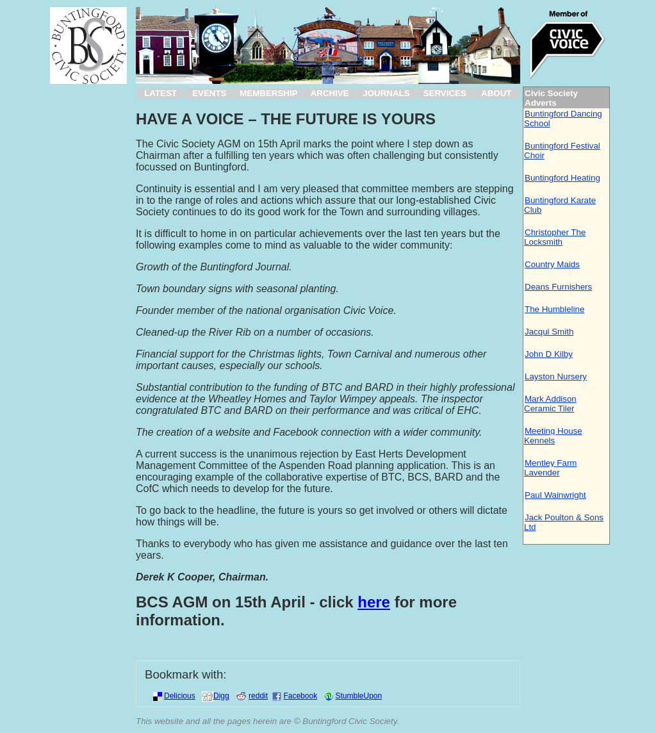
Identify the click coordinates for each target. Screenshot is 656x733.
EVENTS (209, 93)
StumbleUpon (358, 695)
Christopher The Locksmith (555, 237)
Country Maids (552, 264)
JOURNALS (386, 93)
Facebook (300, 695)
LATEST (160, 93)
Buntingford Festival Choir (562, 150)
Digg (221, 695)
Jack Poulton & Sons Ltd (563, 522)
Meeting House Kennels (553, 435)
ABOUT (496, 93)
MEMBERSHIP (268, 93)
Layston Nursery (556, 376)
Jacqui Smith (549, 331)
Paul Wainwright (555, 495)
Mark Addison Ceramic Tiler (550, 403)
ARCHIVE (330, 93)
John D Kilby (549, 354)
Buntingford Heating (562, 178)
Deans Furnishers (558, 287)
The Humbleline (554, 309)
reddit (258, 695)
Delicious (179, 695)
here (373, 602)
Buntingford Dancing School (563, 118)
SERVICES (444, 93)
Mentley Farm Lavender (550, 467)
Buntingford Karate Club (560, 205)
